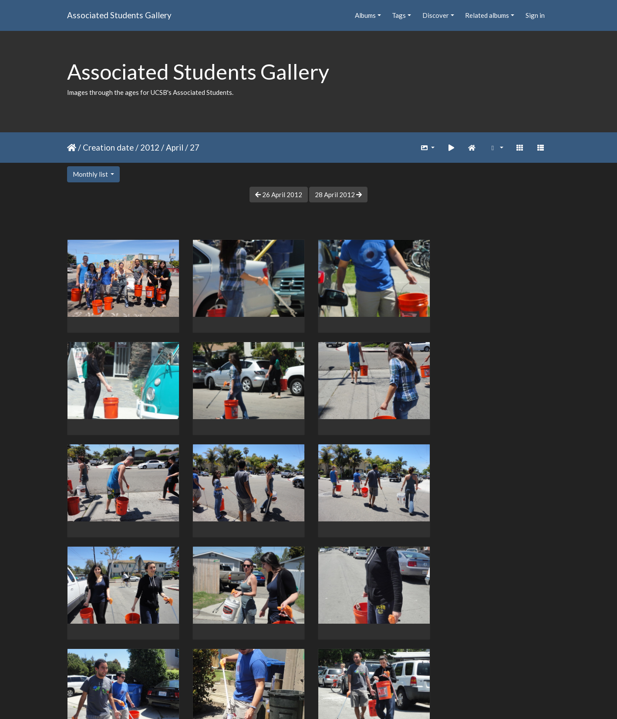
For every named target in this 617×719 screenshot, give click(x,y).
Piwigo (326, 701)
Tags (399, 15)
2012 (149, 147)
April (174, 147)
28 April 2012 (338, 194)
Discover (435, 15)
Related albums (487, 15)
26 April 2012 (278, 194)
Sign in (535, 15)
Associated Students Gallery (119, 15)
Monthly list (91, 174)
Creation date (108, 147)
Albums (365, 15)
